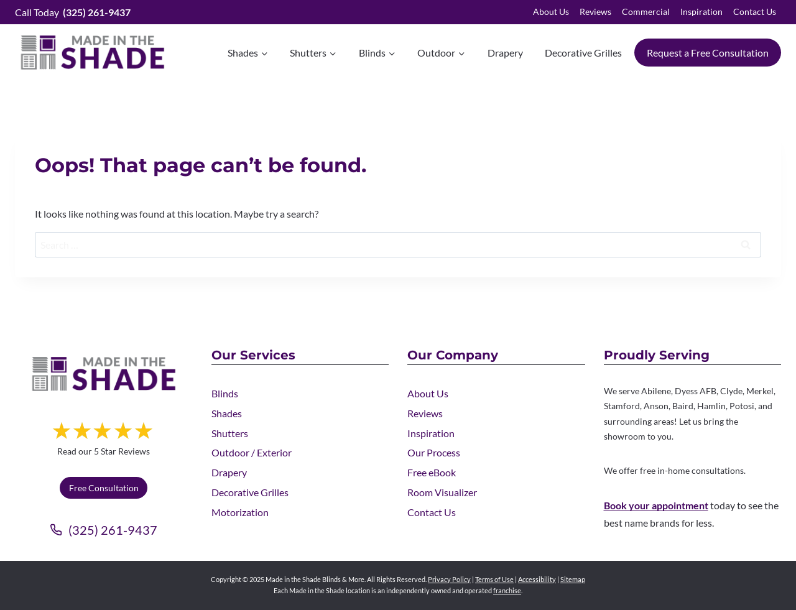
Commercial (646, 11)
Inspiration (701, 11)
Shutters (229, 433)
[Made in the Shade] (104, 374)
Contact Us (754, 11)
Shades (226, 413)
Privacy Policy (449, 579)
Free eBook (431, 472)
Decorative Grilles (583, 52)
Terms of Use (494, 579)
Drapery (505, 52)
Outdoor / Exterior (251, 452)
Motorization (240, 512)
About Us (551, 11)
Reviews (595, 11)
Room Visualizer (442, 492)
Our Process (433, 452)
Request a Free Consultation (708, 52)
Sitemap (572, 579)
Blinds (224, 393)
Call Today (73, 12)
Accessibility (537, 579)
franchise (507, 590)
